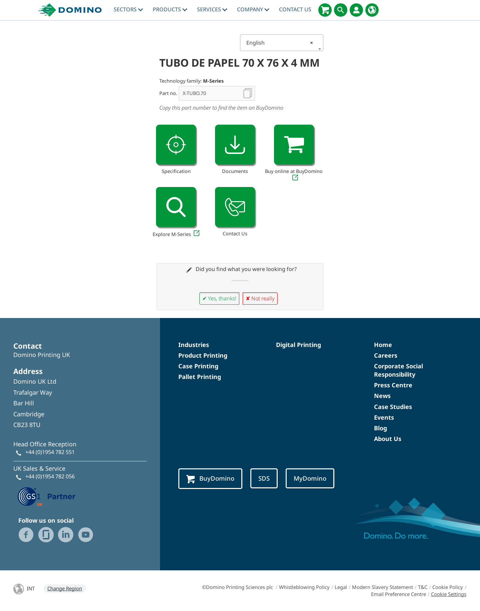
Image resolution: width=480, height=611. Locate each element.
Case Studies (393, 407)
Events (384, 417)
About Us (387, 439)
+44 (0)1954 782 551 (50, 452)
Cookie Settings (448, 594)
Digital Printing (298, 345)
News (382, 396)
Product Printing (202, 355)
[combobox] (281, 42)
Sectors (128, 9)
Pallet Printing (199, 377)
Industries (193, 345)
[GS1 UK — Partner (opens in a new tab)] (46, 496)
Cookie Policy (447, 587)
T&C (422, 587)
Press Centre (393, 385)
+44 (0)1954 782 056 (50, 476)
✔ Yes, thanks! (219, 298)
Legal (341, 587)
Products (170, 9)
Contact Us (295, 9)
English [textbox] (279, 42)
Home (383, 345)
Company (253, 9)
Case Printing (198, 366)
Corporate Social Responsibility (398, 370)
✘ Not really (260, 298)
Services (212, 9)
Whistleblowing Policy (304, 587)
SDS (264, 478)
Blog (380, 428)
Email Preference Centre (398, 594)
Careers (385, 355)
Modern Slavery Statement (382, 587)
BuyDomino (210, 478)
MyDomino (310, 478)
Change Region (64, 588)
